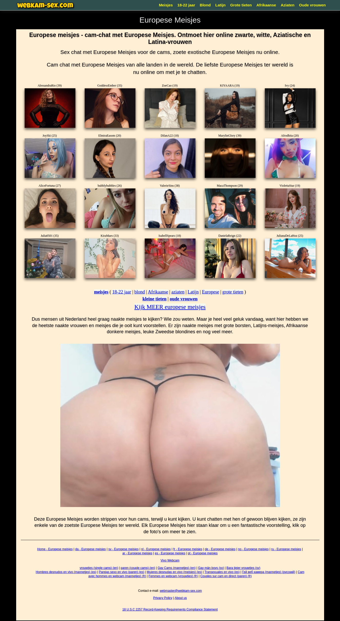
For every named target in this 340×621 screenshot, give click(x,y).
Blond (205, 5)
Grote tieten (241, 5)
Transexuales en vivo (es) (222, 572)
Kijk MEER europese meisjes (170, 306)
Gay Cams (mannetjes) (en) (177, 568)
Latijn (220, 5)
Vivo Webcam (170, 560)
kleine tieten (154, 298)
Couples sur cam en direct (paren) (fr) (226, 576)
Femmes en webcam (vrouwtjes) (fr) (173, 576)
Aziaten (287, 5)
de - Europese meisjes (220, 549)
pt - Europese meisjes (203, 553)
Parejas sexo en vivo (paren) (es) (121, 572)
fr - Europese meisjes (187, 549)
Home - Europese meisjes (55, 549)
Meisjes (166, 5)
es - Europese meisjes (170, 553)
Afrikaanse (266, 5)
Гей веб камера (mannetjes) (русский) (268, 572)
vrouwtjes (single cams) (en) (99, 568)
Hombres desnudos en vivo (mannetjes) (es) (66, 572)
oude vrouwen (183, 298)
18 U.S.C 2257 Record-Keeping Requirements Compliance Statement (170, 609)
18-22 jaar (186, 5)
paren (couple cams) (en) (138, 568)
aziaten (177, 291)
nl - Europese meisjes (156, 549)
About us (181, 598)
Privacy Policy (162, 598)
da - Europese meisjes (90, 549)
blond (139, 291)
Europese (210, 291)
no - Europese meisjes (253, 549)
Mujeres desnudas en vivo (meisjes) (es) (174, 572)
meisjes (101, 291)
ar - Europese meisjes (137, 553)
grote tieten (232, 291)
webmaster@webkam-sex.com (181, 591)
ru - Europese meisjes (286, 549)
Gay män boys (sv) (211, 568)
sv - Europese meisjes (123, 549)
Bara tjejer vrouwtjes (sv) (243, 568)
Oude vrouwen (312, 5)
